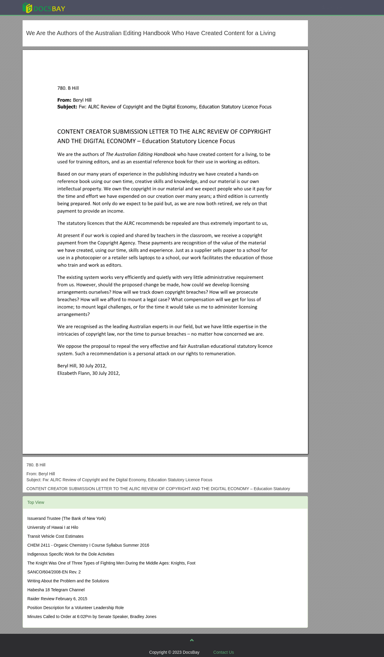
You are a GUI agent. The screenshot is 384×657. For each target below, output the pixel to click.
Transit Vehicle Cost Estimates (55, 536)
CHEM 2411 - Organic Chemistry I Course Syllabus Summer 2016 (88, 545)
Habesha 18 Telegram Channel (56, 589)
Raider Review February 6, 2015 (57, 598)
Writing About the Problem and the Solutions (68, 580)
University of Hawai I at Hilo (52, 527)
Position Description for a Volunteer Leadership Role (75, 607)
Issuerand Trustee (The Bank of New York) (66, 518)
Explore (88, 7)
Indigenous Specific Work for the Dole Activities (70, 554)
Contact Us (223, 652)
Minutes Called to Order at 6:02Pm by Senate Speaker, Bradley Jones (91, 616)
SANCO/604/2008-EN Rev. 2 (54, 572)
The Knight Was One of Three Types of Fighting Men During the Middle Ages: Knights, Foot (111, 563)
